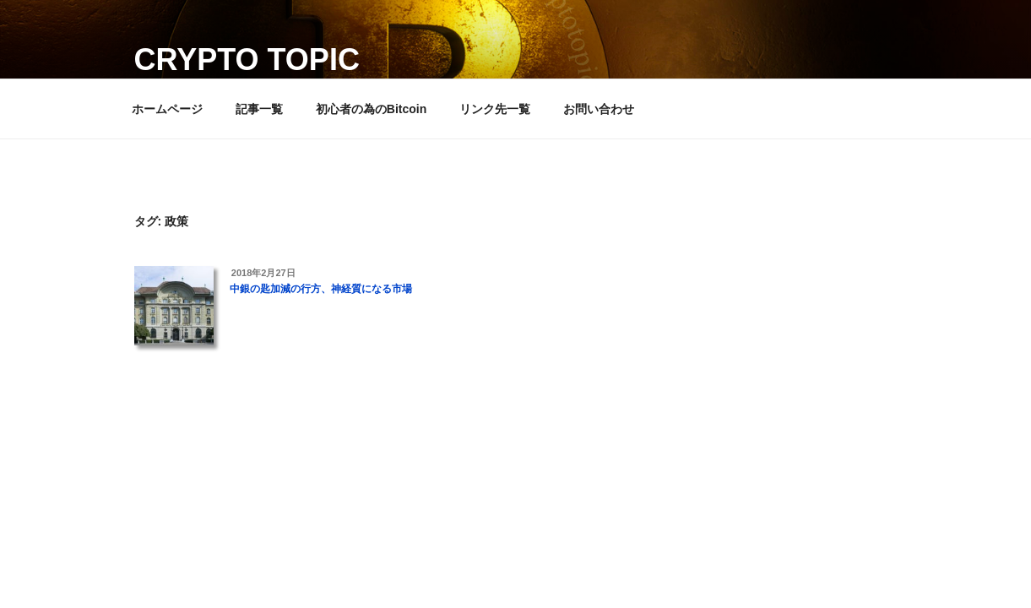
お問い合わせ (598, 109)
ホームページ (167, 109)
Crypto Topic (247, 59)
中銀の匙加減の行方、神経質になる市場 (321, 289)
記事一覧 (259, 109)
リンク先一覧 (494, 109)
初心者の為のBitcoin (371, 109)
